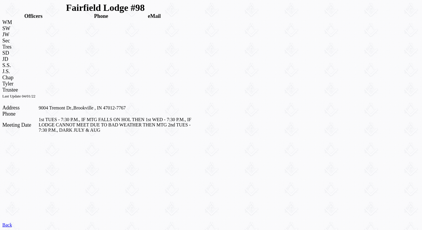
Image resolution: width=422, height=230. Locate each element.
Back (7, 224)
